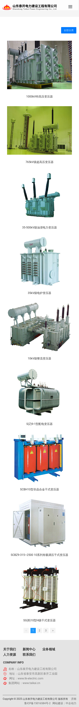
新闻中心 (29, 649)
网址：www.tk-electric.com (26, 678)
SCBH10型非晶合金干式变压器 (39, 489)
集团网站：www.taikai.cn (24, 683)
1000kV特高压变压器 (39, 96)
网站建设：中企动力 (64, 703)
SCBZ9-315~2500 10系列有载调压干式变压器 (39, 555)
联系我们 (29, 654)
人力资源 (9, 654)
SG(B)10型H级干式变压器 (39, 620)
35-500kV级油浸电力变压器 (39, 227)
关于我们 (9, 649)
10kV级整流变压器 (39, 358)
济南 (73, 698)
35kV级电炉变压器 (39, 293)
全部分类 (69, 30)
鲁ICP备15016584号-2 (37, 703)
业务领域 (48, 649)
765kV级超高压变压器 (39, 162)
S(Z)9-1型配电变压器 (39, 424)
